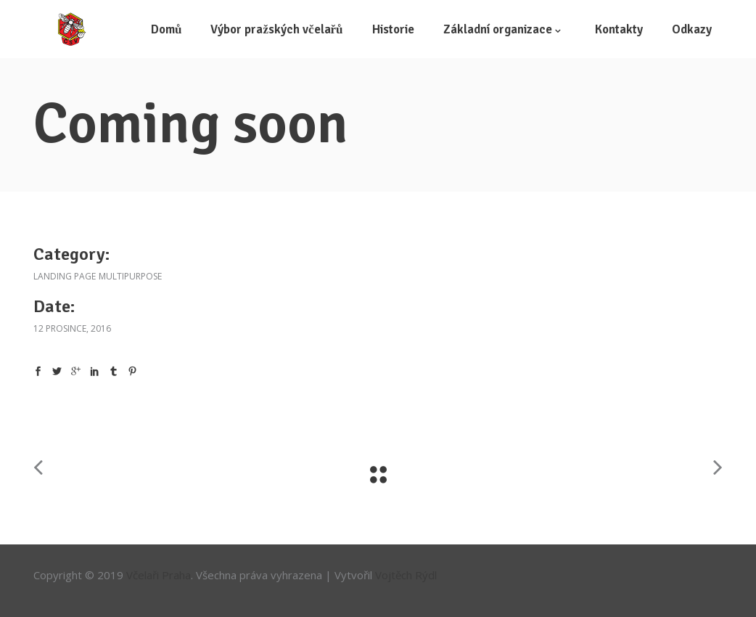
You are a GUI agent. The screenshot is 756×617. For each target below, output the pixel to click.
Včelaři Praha (158, 575)
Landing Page (64, 276)
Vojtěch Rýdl (406, 575)
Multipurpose (130, 276)
